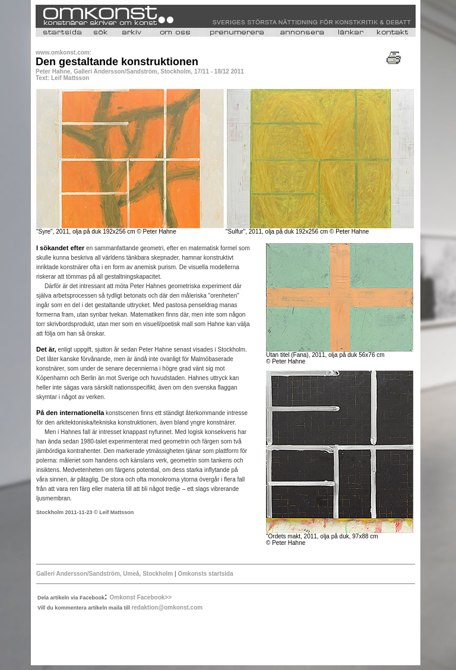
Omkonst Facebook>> (141, 597)
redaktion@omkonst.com (166, 607)
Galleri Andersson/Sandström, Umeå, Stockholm (105, 573)
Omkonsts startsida (204, 573)
